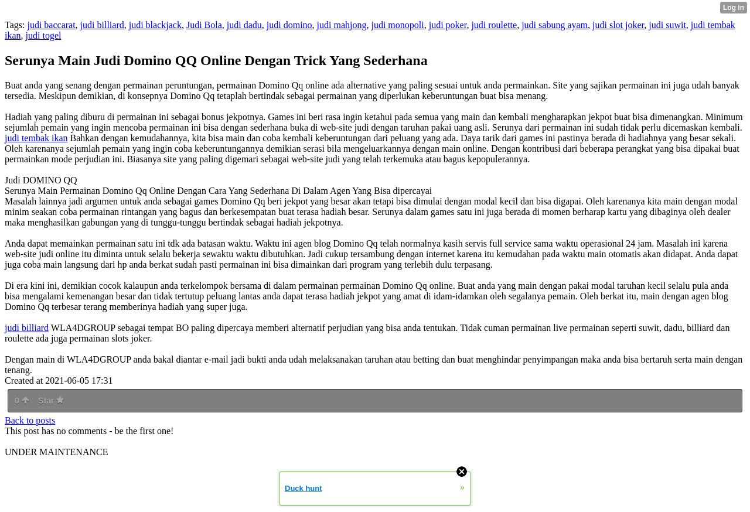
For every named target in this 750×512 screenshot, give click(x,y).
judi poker (448, 25)
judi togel (44, 35)
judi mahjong (342, 25)
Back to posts (30, 420)
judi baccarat (51, 25)
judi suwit (667, 25)
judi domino (289, 25)
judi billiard (102, 25)
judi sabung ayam (554, 25)
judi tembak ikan (36, 138)
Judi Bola (204, 25)
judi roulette (494, 25)
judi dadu (244, 25)
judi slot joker (618, 25)
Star (51, 400)
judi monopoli (397, 25)
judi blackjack (155, 25)
